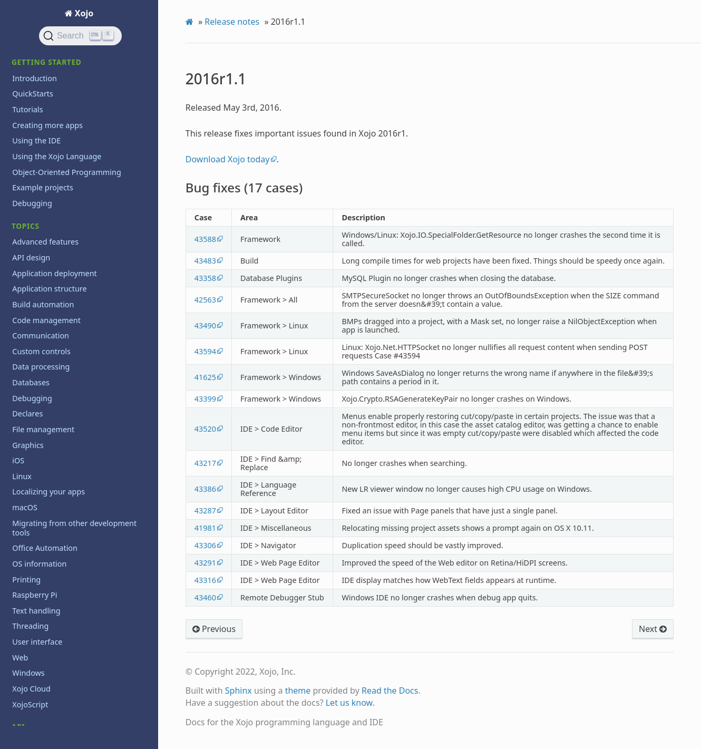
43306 (205, 545)
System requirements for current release (70, 537)
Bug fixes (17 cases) (58, 70)
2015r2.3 (34, 179)
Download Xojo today (228, 159)
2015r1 (30, 242)
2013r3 (30, 429)
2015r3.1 (34, 132)
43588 (205, 239)
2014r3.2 (34, 257)
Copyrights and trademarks (60, 722)
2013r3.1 (34, 413)
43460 (205, 597)
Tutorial (26, 683)
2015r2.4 (34, 164)
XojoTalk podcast (42, 613)
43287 (205, 510)
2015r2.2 (34, 195)
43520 (205, 429)
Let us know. (350, 702)
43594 (205, 351)
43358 (205, 278)
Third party (31, 582)
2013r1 (30, 460)
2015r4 (30, 117)
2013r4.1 (34, 367)
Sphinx (238, 690)
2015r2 (30, 226)
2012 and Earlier (47, 476)
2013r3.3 (34, 382)
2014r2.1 (34, 304)
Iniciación (29, 668)
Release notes (232, 21)
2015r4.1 (34, 101)
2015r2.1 (34, 210)
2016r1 (30, 85)
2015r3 (30, 148)
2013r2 (30, 445)
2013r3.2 (34, 398)
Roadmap (29, 516)
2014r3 (30, 289)
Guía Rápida (33, 652)
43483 (205, 261)
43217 (205, 463)
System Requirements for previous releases (73, 562)
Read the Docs (390, 690)
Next (653, 629)
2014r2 (30, 320)
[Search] (80, 35)
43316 (205, 580)
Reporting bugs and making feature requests (75, 496)
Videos (24, 598)
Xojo (83, 13)
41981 (205, 528)
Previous (214, 629)
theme (298, 690)
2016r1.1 (28, 55)
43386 (205, 489)
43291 (205, 563)
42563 (205, 300)
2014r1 (30, 351)
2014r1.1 (34, 335)
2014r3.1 (34, 273)
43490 (205, 325)
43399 (205, 399)
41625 (205, 377)
